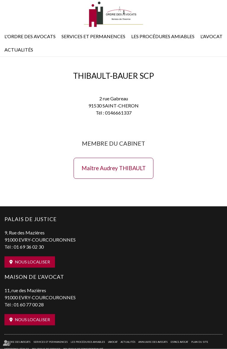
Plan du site (199, 341)
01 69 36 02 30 (29, 247)
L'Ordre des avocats (30, 36)
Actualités (18, 49)
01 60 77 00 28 (29, 304)
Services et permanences (93, 36)
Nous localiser (32, 261)
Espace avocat (179, 341)
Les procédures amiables (162, 36)
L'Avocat (211, 36)
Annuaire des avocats (153, 341)
